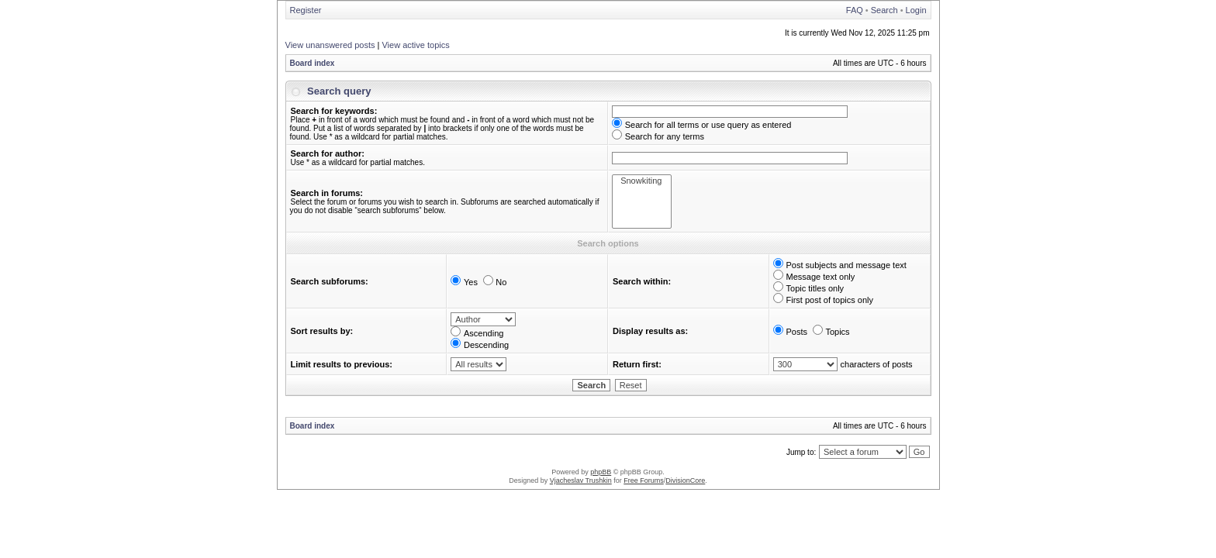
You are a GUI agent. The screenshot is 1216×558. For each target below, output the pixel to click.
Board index (312, 63)
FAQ (854, 10)
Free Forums (644, 480)
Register (306, 10)
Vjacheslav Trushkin (581, 480)
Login (916, 10)
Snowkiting (641, 181)
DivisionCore (685, 480)
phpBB (600, 472)
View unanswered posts (330, 45)
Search (884, 10)
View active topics (415, 45)
